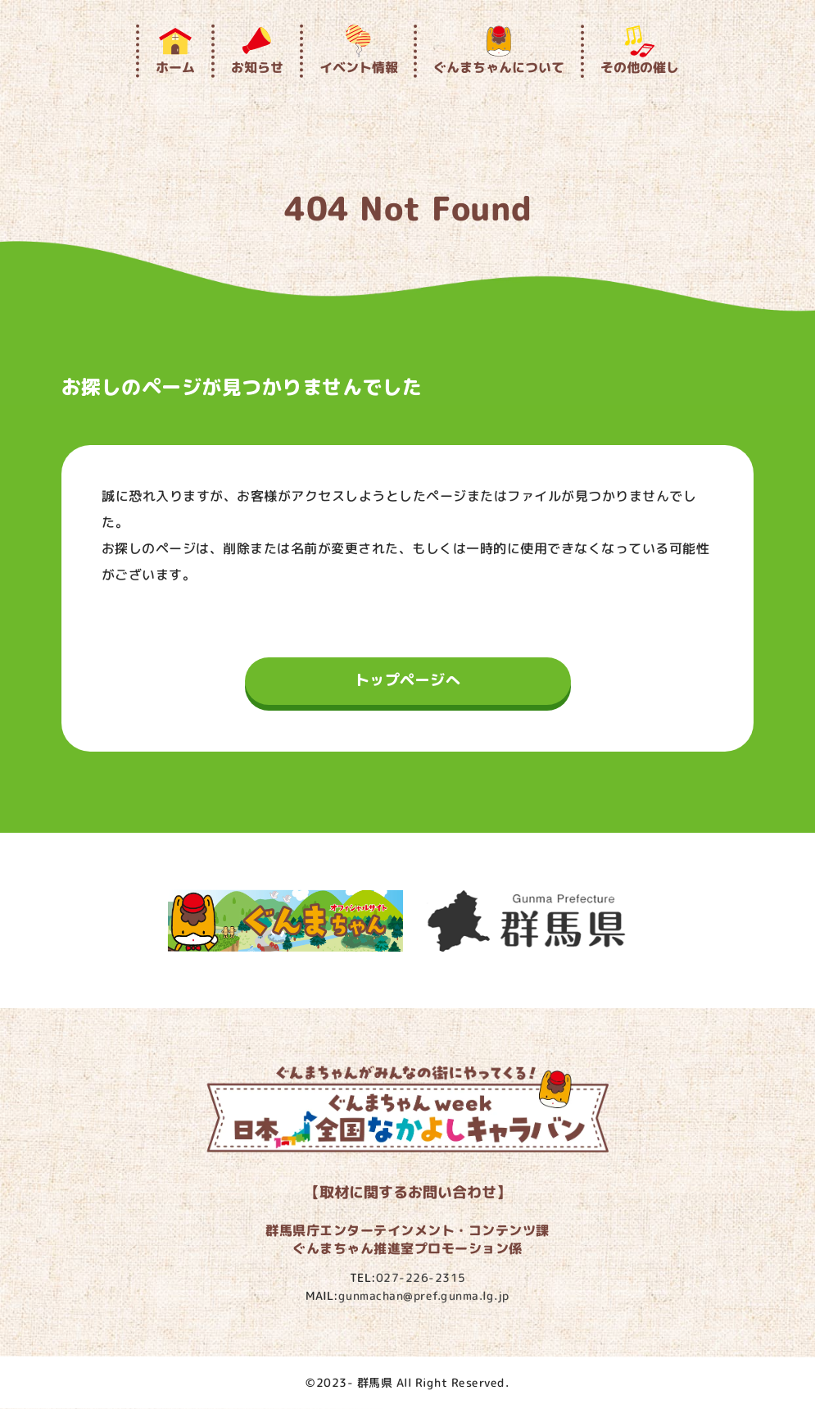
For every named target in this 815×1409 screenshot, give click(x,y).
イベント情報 (358, 50)
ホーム (175, 50)
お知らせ (257, 50)
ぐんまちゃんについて (498, 50)
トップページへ (408, 680)
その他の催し (639, 50)
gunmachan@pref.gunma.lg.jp (423, 1295)
